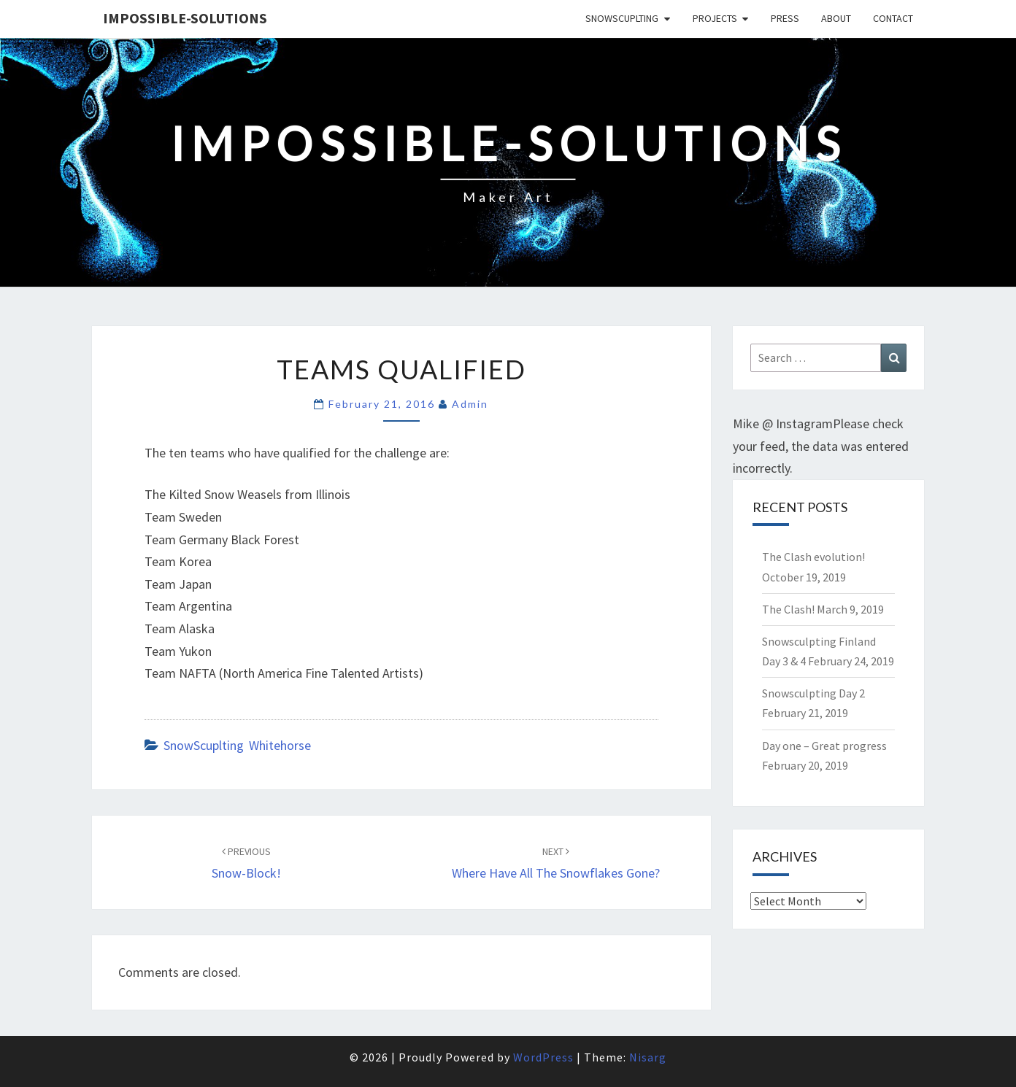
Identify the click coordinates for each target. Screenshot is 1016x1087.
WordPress (543, 1057)
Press (785, 18)
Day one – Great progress (824, 745)
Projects (715, 18)
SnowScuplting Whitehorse (237, 745)
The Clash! (788, 609)
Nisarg (647, 1057)
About (836, 18)
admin (470, 404)
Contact (893, 18)
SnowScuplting (621, 18)
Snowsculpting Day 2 (813, 693)
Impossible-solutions (185, 18)
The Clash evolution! (813, 556)
